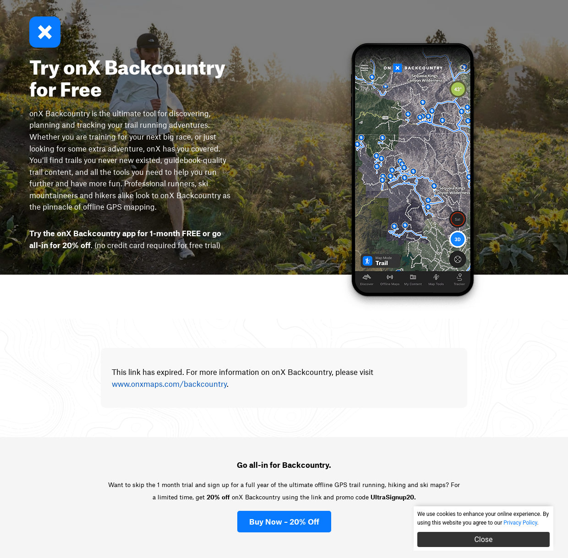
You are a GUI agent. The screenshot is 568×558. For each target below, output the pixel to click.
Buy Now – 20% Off (284, 521)
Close (483, 539)
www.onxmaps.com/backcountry (169, 383)
